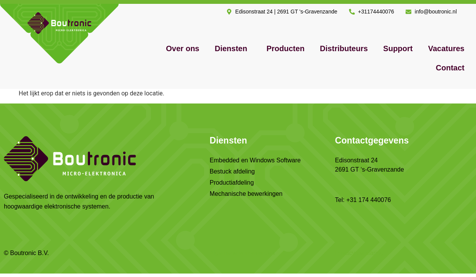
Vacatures (446, 48)
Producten (285, 48)
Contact (450, 67)
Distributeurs (343, 48)
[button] (233, 48)
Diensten (231, 48)
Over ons (182, 48)
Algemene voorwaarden (242, 253)
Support (398, 48)
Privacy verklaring (359, 253)
